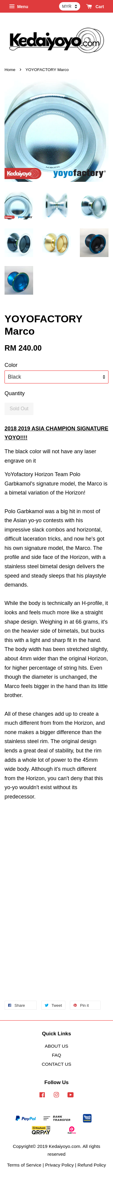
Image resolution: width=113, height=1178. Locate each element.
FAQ (56, 1055)
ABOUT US (56, 1046)
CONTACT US (56, 1064)
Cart (95, 6)
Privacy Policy (59, 1164)
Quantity (15, 393)
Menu (18, 6)
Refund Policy (91, 1164)
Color (11, 365)
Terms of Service (24, 1164)
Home (10, 69)
